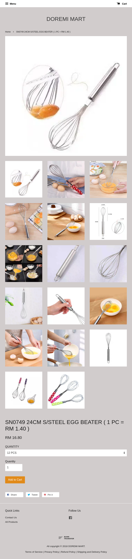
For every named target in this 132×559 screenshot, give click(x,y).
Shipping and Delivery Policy (92, 552)
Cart (122, 4)
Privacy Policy (52, 552)
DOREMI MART (66, 19)
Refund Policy (68, 552)
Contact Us (11, 517)
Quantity (10, 461)
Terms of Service (33, 552)
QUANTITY (12, 446)
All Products (11, 522)
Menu (10, 4)
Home (8, 32)
